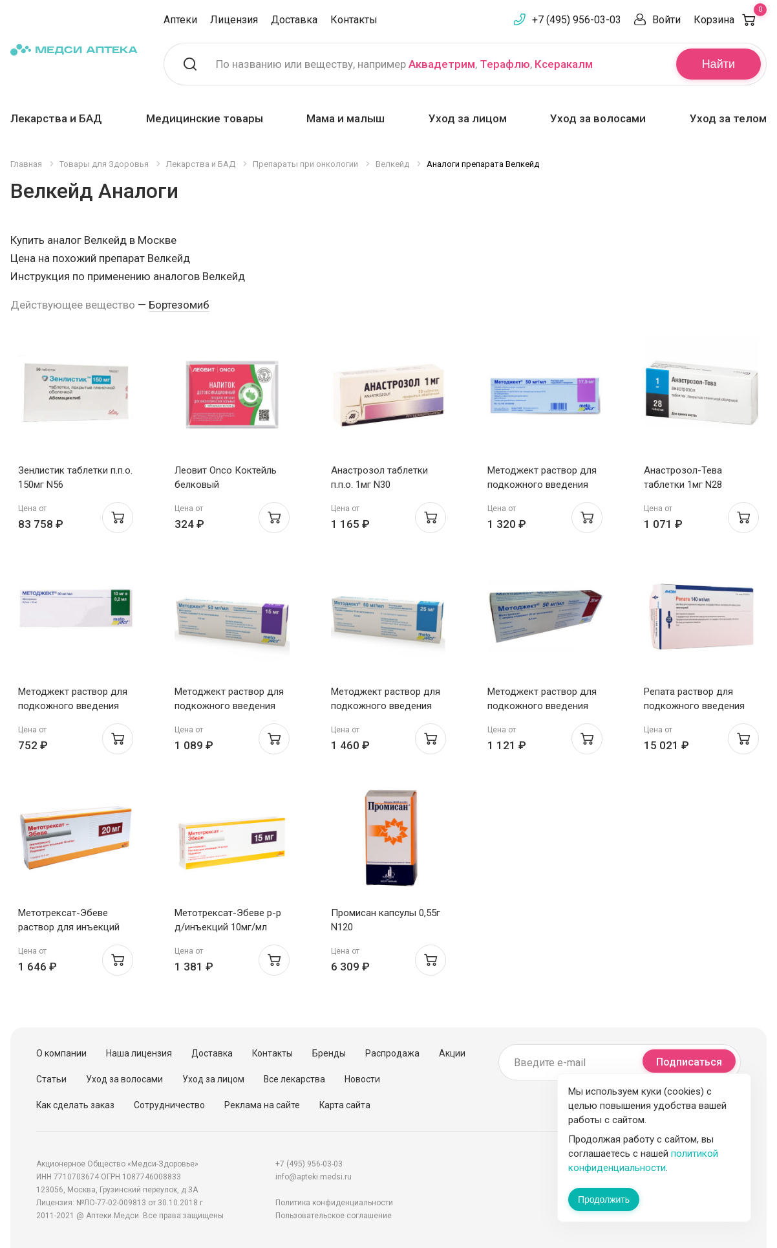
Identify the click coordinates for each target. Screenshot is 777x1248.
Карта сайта (344, 1105)
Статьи (51, 1079)
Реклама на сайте (262, 1105)
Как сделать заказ (75, 1105)
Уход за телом (728, 118)
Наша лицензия (139, 1053)
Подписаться (689, 1062)
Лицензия (234, 20)
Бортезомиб (179, 304)
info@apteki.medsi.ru (313, 1176)
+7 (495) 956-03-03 (576, 20)
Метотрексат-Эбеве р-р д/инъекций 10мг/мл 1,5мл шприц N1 (228, 927)
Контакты (354, 20)
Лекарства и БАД (56, 118)
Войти (666, 20)
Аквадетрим (442, 64)
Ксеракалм (564, 64)
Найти (718, 64)
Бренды (329, 1053)
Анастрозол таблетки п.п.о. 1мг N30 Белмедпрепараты (379, 485)
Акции (452, 1053)
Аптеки (180, 20)
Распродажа (392, 1053)
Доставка (294, 20)
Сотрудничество (169, 1105)
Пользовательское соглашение (333, 1215)
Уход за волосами (598, 118)
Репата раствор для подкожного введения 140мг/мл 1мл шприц (694, 706)
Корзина (730, 20)
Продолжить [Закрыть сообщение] (604, 1199)
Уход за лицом (468, 118)
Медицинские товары (204, 118)
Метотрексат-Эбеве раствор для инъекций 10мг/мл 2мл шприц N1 (69, 927)
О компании (61, 1053)
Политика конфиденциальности (334, 1202)
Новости (362, 1079)
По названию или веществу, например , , (404, 64)
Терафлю (505, 64)
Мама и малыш (345, 118)
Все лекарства (294, 1079)
